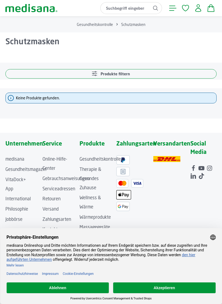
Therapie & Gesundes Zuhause (90, 178)
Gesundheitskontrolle (100, 159)
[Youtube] (202, 167)
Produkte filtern (111, 73)
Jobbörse (13, 219)
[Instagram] (210, 167)
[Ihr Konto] (198, 8)
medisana (14, 159)
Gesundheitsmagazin (25, 169)
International (18, 199)
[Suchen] (155, 8)
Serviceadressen (58, 189)
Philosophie (16, 209)
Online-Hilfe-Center (54, 163)
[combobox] (125, 8)
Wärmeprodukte (95, 217)
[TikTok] (201, 175)
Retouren (51, 199)
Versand (50, 209)
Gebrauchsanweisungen (66, 178)
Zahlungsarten (56, 219)
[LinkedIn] (193, 175)
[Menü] (172, 8)
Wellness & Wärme (90, 202)
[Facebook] (193, 167)
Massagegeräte (94, 227)
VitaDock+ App (15, 184)
